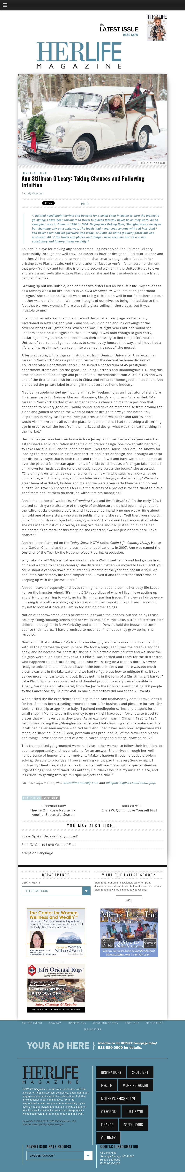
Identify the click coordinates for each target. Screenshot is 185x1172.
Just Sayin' (134, 1111)
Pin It (85, 203)
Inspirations (34, 173)
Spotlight (132, 1023)
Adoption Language (37, 853)
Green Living (133, 1124)
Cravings (55, 1023)
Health (106, 1085)
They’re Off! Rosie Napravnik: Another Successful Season (53, 812)
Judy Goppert (34, 193)
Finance (107, 1124)
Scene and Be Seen (105, 1023)
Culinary (108, 1137)
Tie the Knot (154, 1023)
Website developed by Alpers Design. (43, 1124)
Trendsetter (92, 1029)
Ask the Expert (32, 1023)
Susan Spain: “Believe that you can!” (50, 836)
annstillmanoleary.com (80, 783)
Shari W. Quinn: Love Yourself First (129, 810)
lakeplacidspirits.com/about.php (130, 783)
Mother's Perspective (118, 1098)
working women (135, 1085)
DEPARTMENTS (31, 882)
